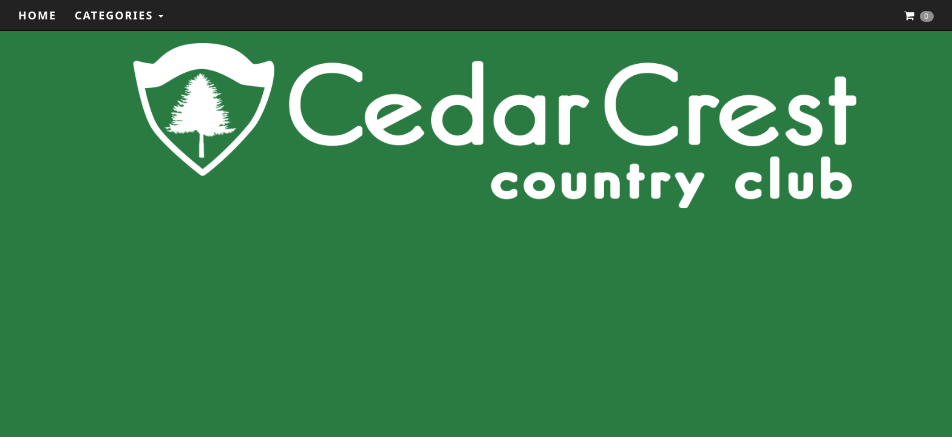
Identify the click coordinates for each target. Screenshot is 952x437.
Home (37, 15)
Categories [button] (119, 15)
